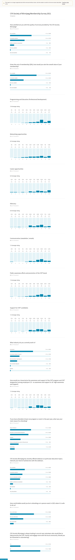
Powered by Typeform (3, 559)
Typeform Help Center (65, 3)
